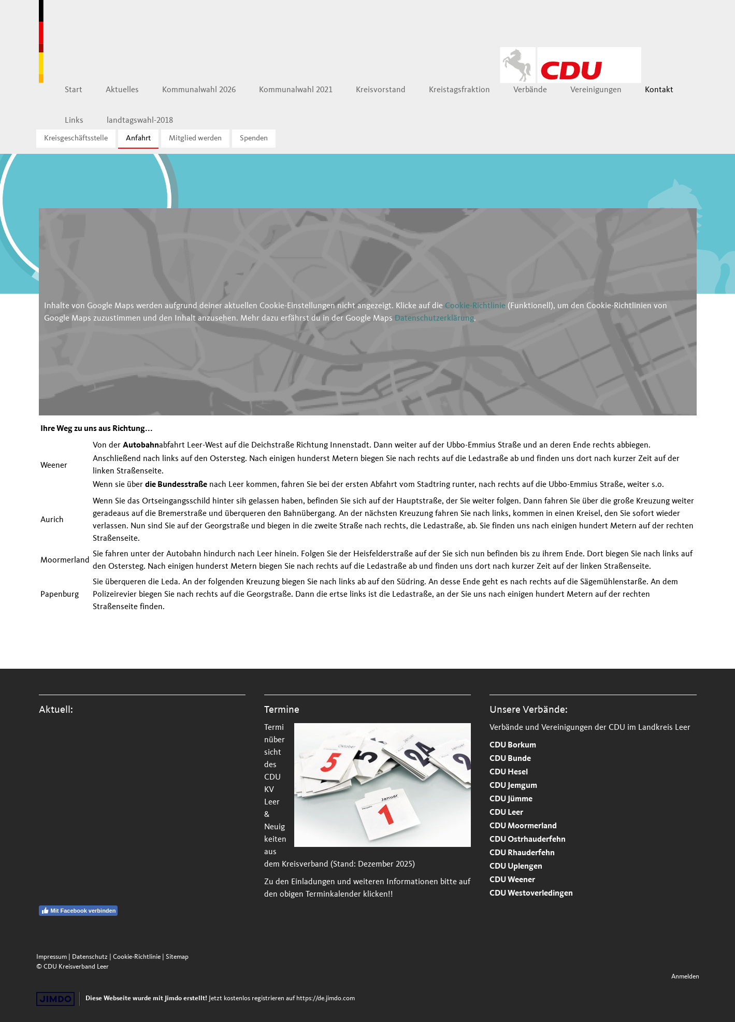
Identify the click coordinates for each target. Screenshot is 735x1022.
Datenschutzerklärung (434, 318)
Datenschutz (90, 956)
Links (74, 120)
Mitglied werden (195, 138)
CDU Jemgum (513, 786)
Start (73, 89)
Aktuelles (122, 89)
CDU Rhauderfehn (522, 853)
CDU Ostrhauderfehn (527, 840)
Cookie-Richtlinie (475, 305)
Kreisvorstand (381, 89)
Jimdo (55, 999)
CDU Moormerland (523, 826)
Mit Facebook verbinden (78, 910)
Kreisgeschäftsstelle (76, 138)
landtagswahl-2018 (140, 120)
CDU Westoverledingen (531, 894)
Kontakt (659, 89)
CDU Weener (512, 880)
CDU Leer (506, 813)
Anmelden (685, 976)
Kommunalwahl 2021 (296, 89)
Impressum (51, 956)
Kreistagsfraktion (459, 89)
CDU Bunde (510, 759)
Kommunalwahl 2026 (199, 89)
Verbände (530, 89)
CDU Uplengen (515, 867)
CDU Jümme (510, 799)
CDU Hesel (508, 772)
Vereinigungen (596, 89)
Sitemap (177, 956)
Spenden (254, 138)
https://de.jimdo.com (325, 998)
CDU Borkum (512, 746)
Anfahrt (138, 138)
